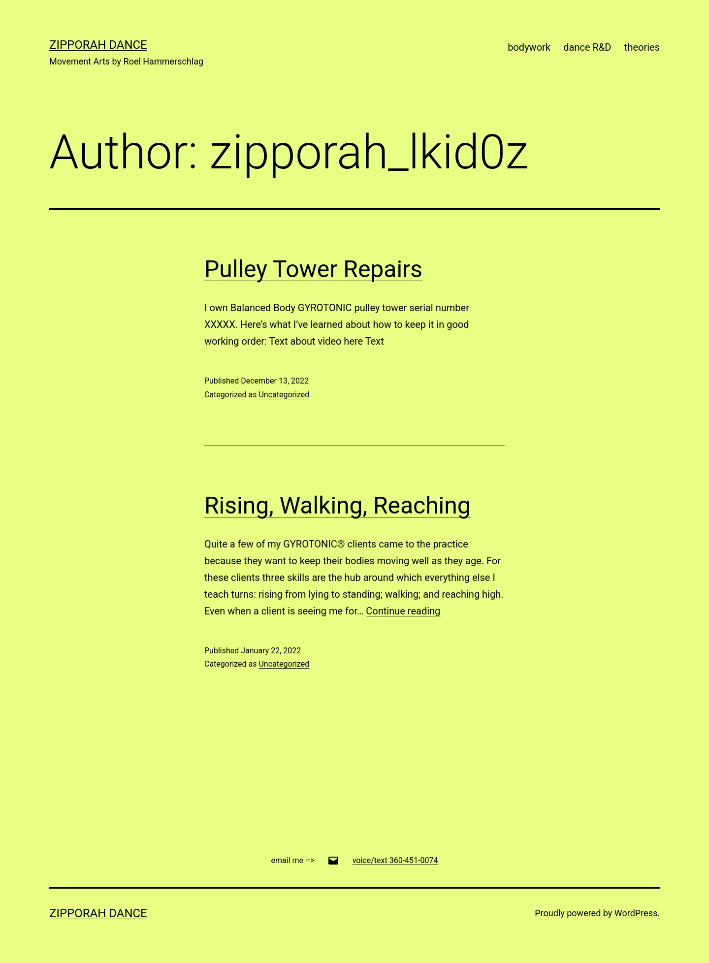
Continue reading (403, 611)
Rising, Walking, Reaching (337, 505)
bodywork (529, 47)
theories (642, 47)
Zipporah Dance (98, 45)
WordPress (635, 913)
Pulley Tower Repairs (313, 269)
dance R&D (587, 47)
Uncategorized (283, 394)
